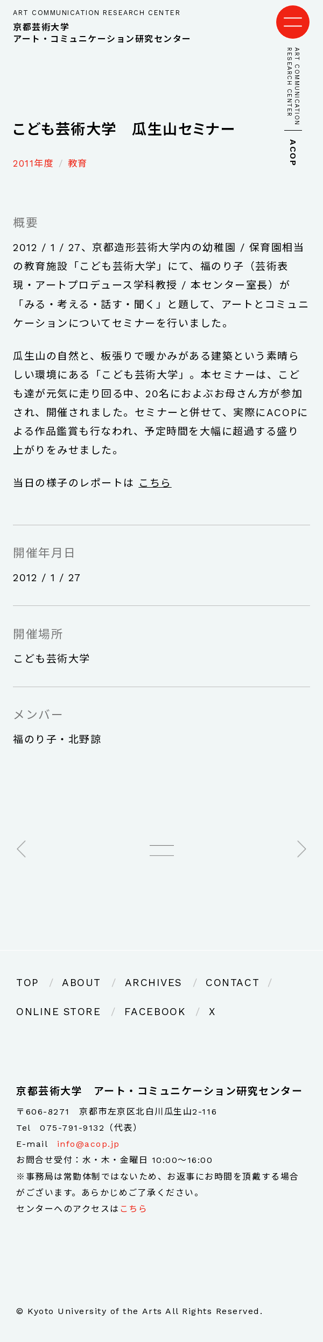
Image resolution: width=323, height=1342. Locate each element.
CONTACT (232, 982)
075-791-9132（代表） (91, 1128)
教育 (78, 163)
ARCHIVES (153, 982)
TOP (27, 982)
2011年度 (33, 163)
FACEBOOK (154, 1011)
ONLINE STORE (58, 1011)
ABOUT (81, 982)
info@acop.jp (88, 1144)
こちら (155, 483)
